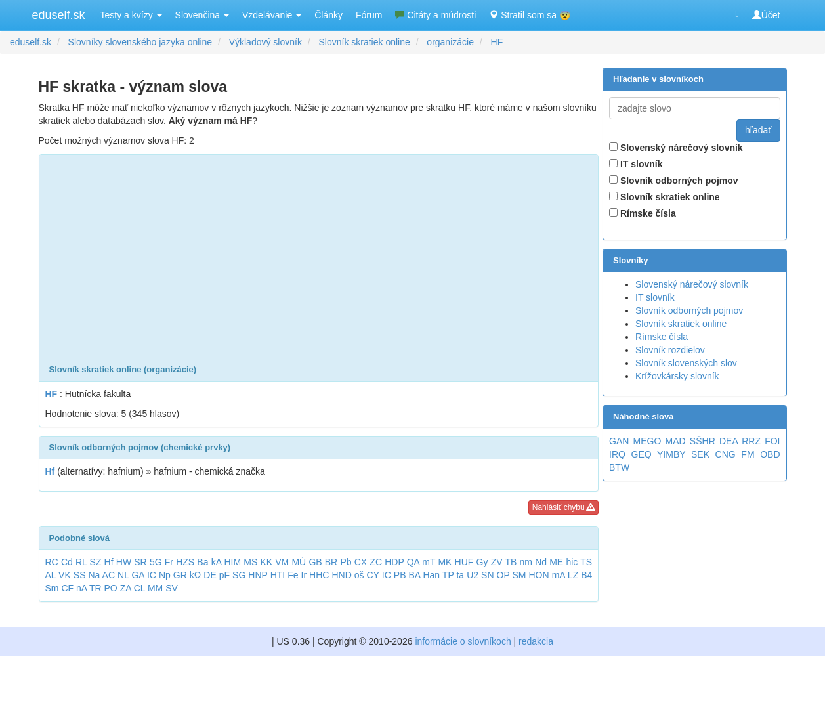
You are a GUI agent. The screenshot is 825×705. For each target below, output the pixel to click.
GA (137, 575)
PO (110, 588)
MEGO (647, 441)
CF (67, 588)
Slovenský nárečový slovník (676, 147)
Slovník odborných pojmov (673, 180)
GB (315, 562)
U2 (472, 575)
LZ (573, 575)
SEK (700, 454)
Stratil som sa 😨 (529, 15)
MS (250, 562)
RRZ (751, 441)
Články (328, 15)
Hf (109, 562)
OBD (770, 454)
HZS (185, 562)
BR (331, 562)
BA (414, 575)
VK (64, 575)
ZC (376, 562)
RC (51, 562)
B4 (586, 575)
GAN (619, 441)
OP (503, 575)
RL (81, 562)
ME (556, 562)
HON (539, 575)
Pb (345, 562)
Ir (304, 575)
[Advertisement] (319, 260)
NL (123, 575)
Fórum (369, 15)
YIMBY (671, 454)
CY (373, 575)
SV (171, 588)
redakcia (535, 641)
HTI (278, 575)
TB (511, 562)
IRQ (617, 454)
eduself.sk (58, 15)
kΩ (195, 575)
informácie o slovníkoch (463, 641)
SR (140, 562)
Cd (67, 562)
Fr (169, 562)
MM (155, 588)
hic (572, 562)
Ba (202, 562)
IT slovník (635, 164)
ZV (497, 562)
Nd (541, 562)
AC (108, 575)
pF (224, 575)
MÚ (298, 562)
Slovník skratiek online (664, 197)
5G (156, 562)
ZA (125, 588)
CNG (725, 454)
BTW (619, 467)
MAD (676, 441)
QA (413, 562)
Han (431, 575)
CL (139, 588)
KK (266, 562)
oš (359, 575)
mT (428, 562)
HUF (464, 562)
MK (445, 562)
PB (400, 575)
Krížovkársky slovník (677, 376)
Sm (52, 588)
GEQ (641, 454)
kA (216, 562)
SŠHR (702, 441)
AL (50, 575)
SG (238, 575)
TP (448, 575)
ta (460, 575)
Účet (766, 15)
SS (80, 575)
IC (151, 575)
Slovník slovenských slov (686, 363)
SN (487, 575)
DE (209, 575)
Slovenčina (202, 15)
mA (558, 575)
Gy (482, 562)
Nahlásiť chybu (563, 507)
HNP (257, 575)
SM (519, 575)
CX (360, 562)
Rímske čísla (642, 213)
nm (526, 562)
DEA (728, 441)
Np (165, 575)
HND (341, 575)
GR (180, 575)
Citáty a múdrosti (435, 15)
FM (747, 454)
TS (586, 562)
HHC (319, 575)
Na (94, 575)
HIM (232, 562)
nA (81, 588)
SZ (96, 562)
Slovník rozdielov (670, 350)
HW (123, 562)
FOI (772, 441)
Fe (292, 575)
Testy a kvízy (131, 15)
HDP (394, 562)
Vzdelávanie (271, 15)
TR (95, 588)
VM (282, 562)
